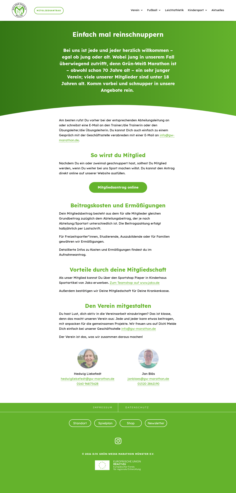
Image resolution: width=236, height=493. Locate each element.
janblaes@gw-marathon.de (148, 379)
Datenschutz (137, 407)
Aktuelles (217, 10)
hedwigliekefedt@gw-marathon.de (87, 379)
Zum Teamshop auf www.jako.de (134, 283)
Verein (135, 10)
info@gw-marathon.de (138, 329)
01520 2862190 (148, 384)
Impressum (102, 407)
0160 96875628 (87, 384)
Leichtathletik (174, 10)
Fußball (152, 10)
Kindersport (196, 10)
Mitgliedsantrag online (118, 187)
